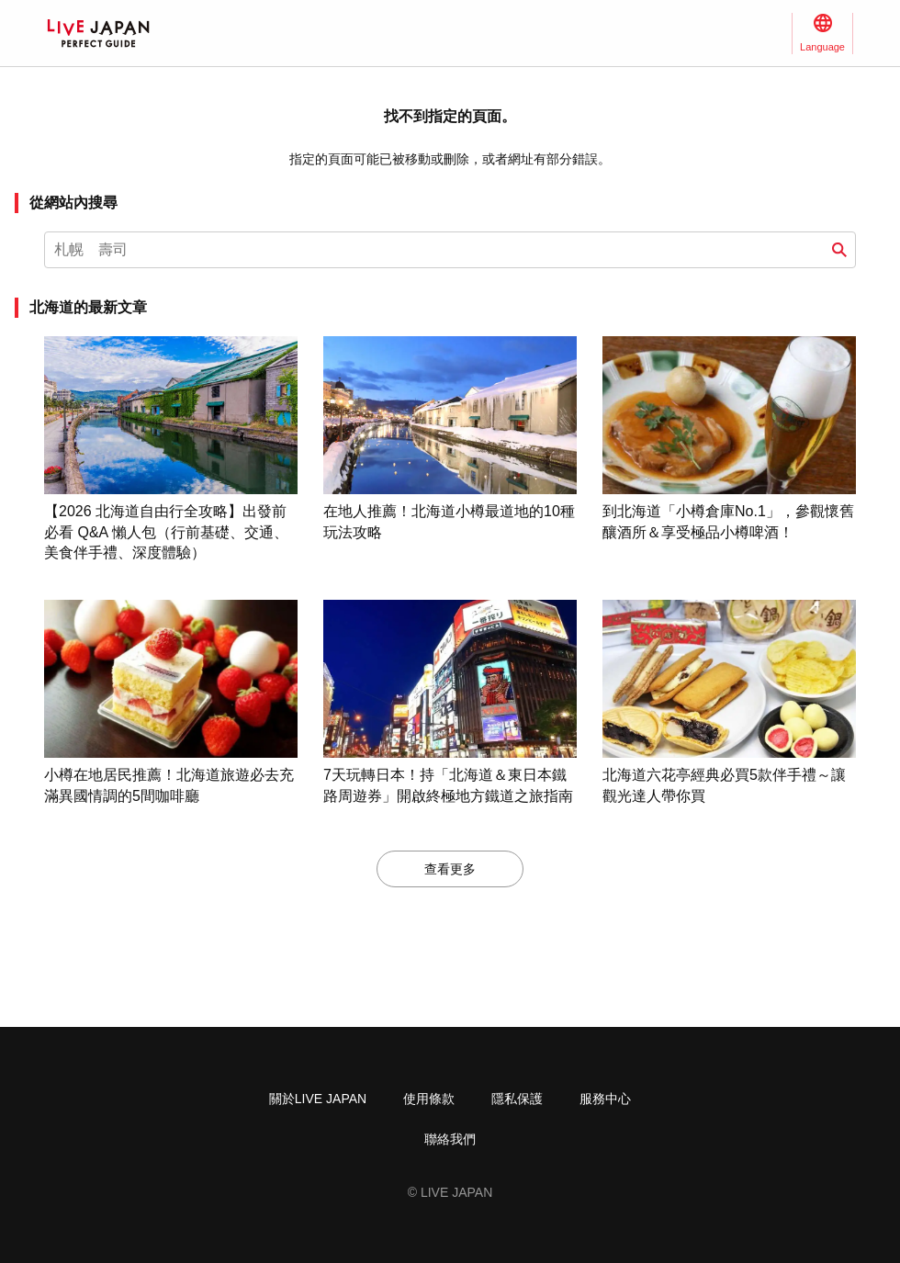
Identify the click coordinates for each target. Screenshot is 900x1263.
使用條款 (429, 1098)
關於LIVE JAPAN (317, 1098)
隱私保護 (517, 1098)
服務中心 (605, 1098)
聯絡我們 (450, 1139)
